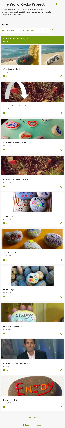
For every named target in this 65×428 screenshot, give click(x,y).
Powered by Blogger (32, 425)
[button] (61, 76)
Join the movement (9, 30)
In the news (43, 30)
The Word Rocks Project (23, 4)
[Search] (56, 4)
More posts (32, 418)
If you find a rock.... (27, 30)
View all (6, 41)
